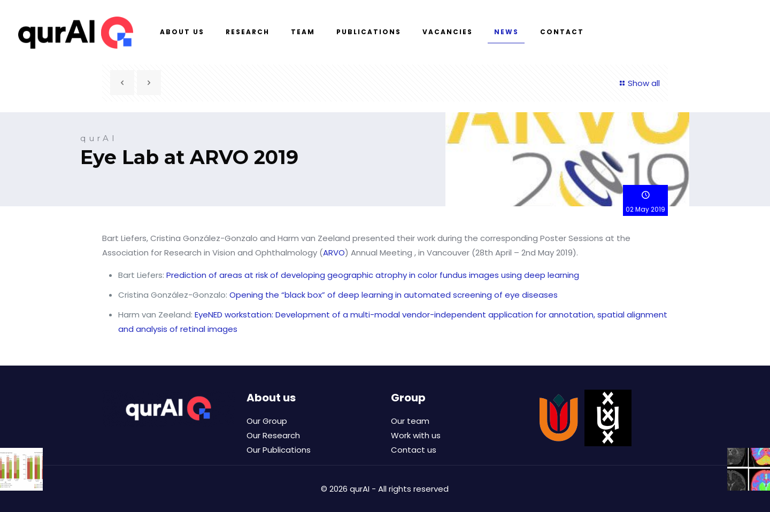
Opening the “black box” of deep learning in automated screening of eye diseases (393, 294)
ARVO (334, 252)
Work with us (416, 435)
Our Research (273, 435)
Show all (638, 83)
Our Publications (279, 449)
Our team (410, 420)
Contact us (413, 449)
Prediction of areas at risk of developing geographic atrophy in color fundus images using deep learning (372, 275)
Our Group (267, 420)
